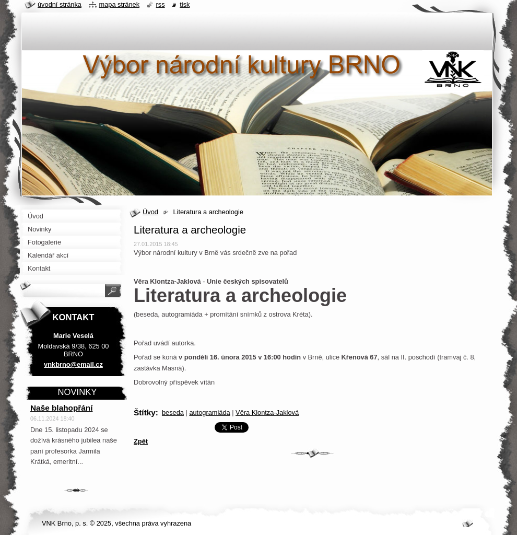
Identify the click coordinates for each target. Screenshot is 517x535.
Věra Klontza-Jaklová (267, 412)
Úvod (150, 212)
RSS (160, 4)
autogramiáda (209, 412)
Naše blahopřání (61, 407)
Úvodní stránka (59, 4)
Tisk (185, 4)
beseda (173, 412)
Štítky (145, 412)
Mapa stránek (119, 4)
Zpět (141, 441)
